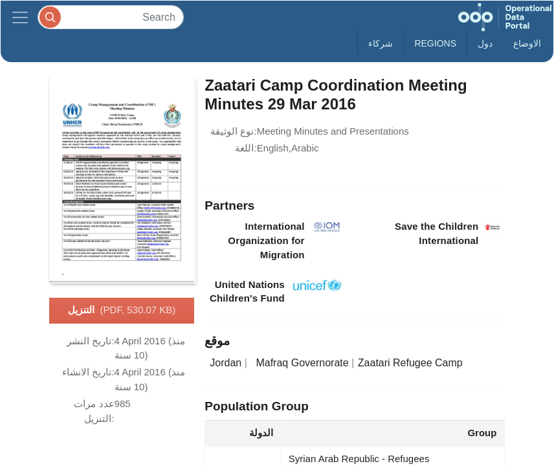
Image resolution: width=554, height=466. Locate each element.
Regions (435, 43)
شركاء (380, 43)
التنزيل (122, 310)
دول (485, 43)
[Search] (111, 17)
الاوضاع (527, 43)
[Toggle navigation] (20, 17)
